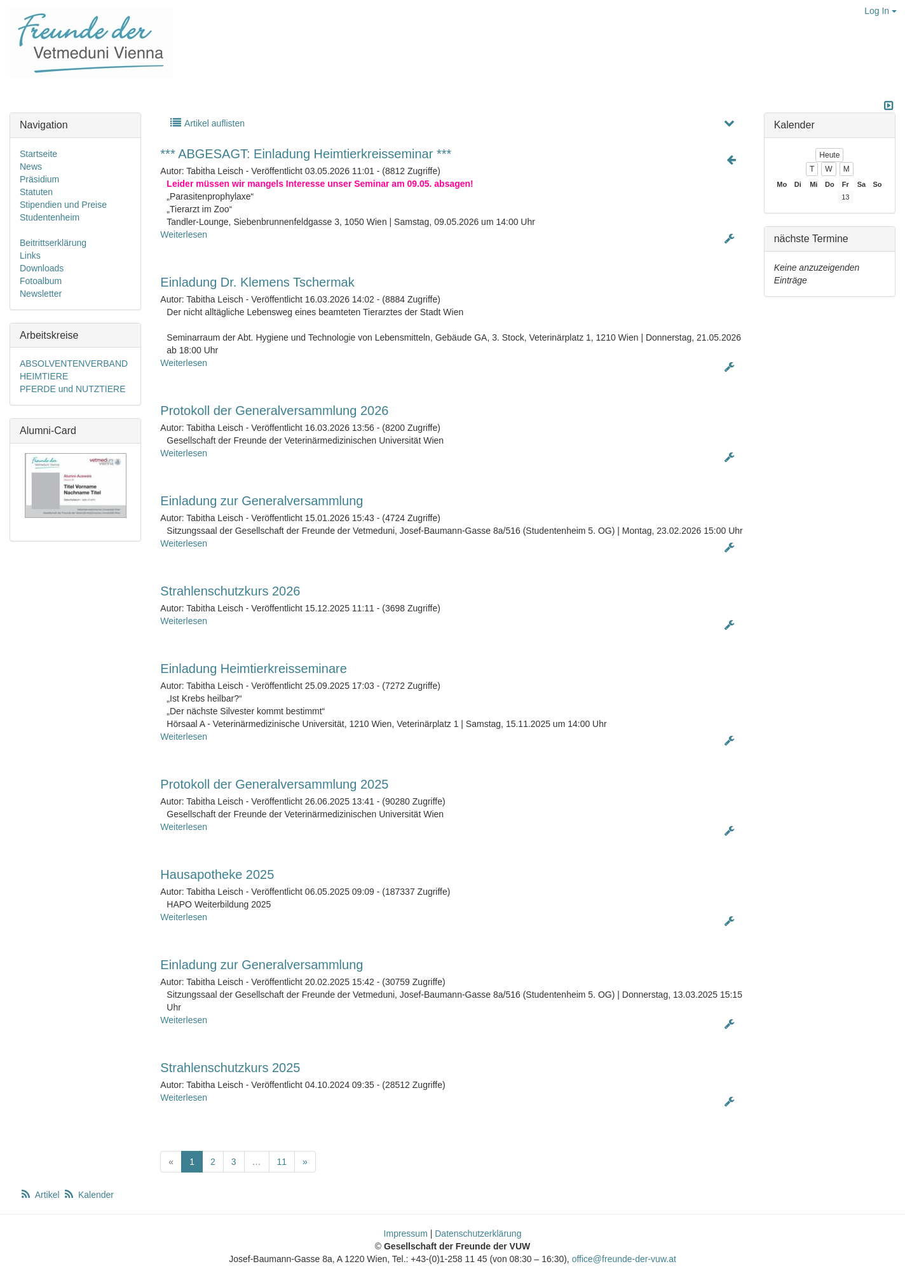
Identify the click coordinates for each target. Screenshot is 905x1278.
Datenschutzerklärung (478, 1233)
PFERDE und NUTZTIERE (72, 389)
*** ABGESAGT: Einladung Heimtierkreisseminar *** (305, 154)
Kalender (88, 1195)
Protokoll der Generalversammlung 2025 (274, 784)
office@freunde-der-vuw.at (624, 1259)
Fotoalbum (41, 281)
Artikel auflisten (206, 123)
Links (30, 255)
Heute (829, 155)
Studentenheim (49, 217)
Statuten (36, 192)
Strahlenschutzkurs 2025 (230, 1068)
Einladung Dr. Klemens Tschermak (257, 282)
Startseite (38, 154)
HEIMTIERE (44, 376)
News (31, 166)
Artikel (40, 1195)
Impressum (406, 1233)
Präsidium (39, 179)
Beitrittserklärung (53, 243)
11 (282, 1162)
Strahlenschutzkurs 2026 (230, 591)
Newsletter (41, 294)
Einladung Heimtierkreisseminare (253, 669)
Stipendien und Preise (63, 205)
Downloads (42, 268)
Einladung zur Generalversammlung (261, 501)
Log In (880, 11)
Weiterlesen (183, 234)
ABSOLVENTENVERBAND (74, 363)
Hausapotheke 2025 (217, 874)
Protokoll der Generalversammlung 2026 (274, 411)
